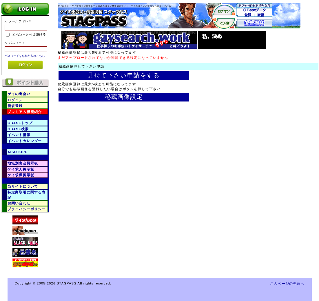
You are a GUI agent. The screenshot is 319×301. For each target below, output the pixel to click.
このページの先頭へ (287, 283)
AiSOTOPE (18, 152)
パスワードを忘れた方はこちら (25, 55)
